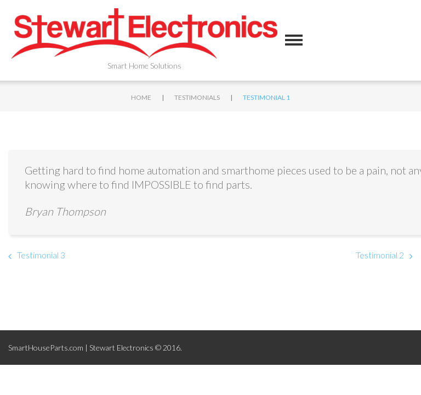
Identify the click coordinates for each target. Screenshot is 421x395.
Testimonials (197, 97)
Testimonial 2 (380, 255)
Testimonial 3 (41, 255)
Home (141, 97)
